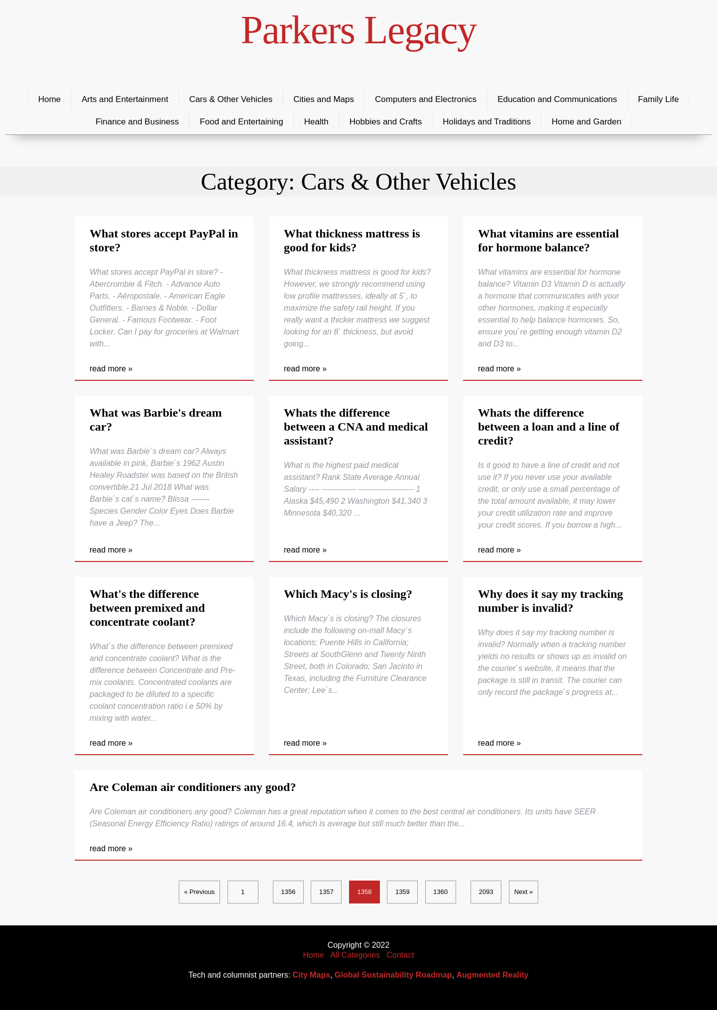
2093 (486, 892)
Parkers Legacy (359, 30)
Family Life (658, 99)
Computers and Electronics (426, 99)
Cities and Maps (323, 99)
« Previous (199, 892)
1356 (288, 892)
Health (316, 121)
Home (49, 99)
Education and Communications (557, 99)
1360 (440, 892)
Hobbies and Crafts (386, 121)
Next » (523, 892)
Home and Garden (586, 121)
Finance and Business (137, 121)
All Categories (355, 955)
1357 (326, 892)
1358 (364, 892)
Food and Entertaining (241, 121)
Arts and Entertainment (125, 99)
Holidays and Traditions (487, 121)
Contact (400, 955)
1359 (402, 892)
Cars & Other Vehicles (230, 99)
